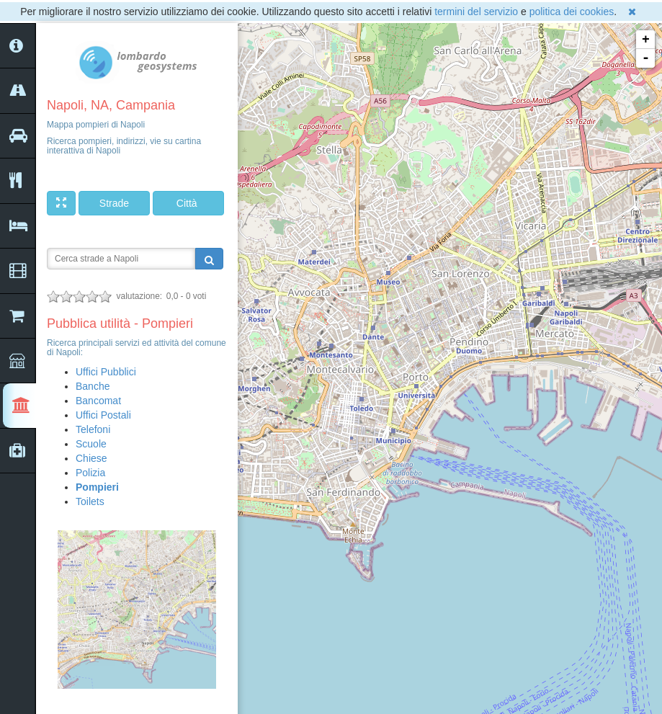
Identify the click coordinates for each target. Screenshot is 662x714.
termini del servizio (476, 11)
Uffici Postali (103, 415)
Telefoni (93, 429)
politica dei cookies (571, 11)
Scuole (91, 444)
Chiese (91, 458)
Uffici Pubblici (106, 372)
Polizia (90, 472)
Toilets (90, 501)
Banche (92, 386)
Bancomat (98, 400)
